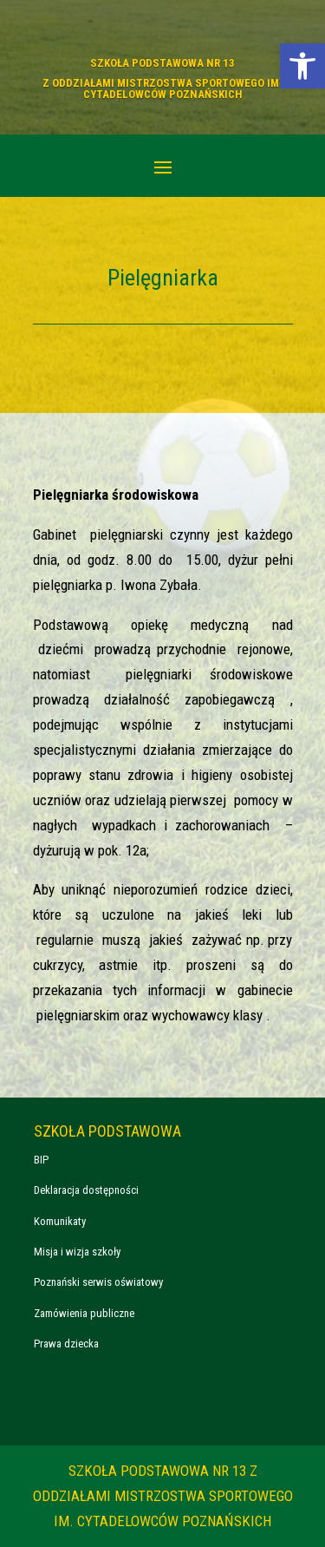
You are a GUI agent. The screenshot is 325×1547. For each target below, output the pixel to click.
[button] (302, 65)
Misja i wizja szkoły (77, 1251)
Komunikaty (60, 1221)
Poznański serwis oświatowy (98, 1281)
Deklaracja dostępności (86, 1189)
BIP (41, 1159)
